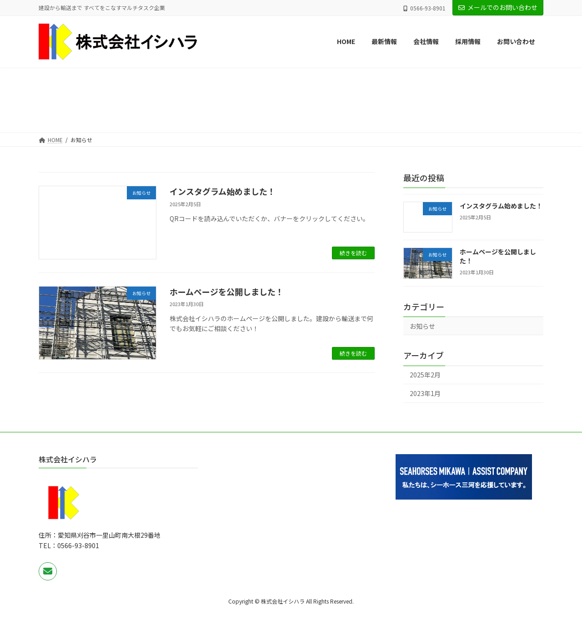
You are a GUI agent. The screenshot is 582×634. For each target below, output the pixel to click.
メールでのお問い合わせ (497, 7)
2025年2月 (425, 375)
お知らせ (422, 326)
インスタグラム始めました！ (223, 191)
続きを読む (353, 253)
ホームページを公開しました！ (227, 291)
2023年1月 (425, 393)
